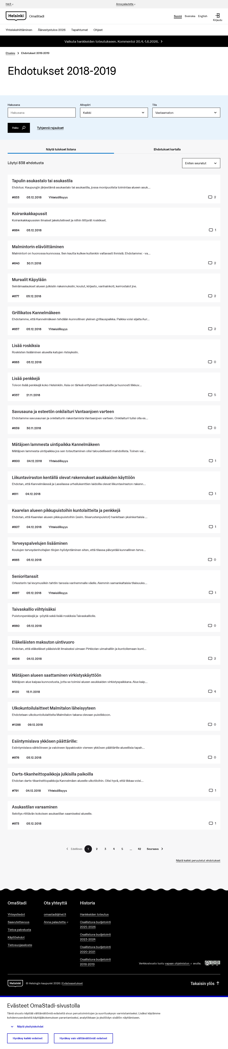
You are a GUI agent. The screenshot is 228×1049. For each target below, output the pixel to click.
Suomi (178, 16)
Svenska (190, 16)
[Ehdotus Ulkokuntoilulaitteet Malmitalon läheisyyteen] (114, 716)
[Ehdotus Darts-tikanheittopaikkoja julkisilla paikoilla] (114, 782)
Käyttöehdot (16, 937)
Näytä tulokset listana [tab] (61, 149)
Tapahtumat (79, 30)
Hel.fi (10, 4)
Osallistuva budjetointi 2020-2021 (95, 949)
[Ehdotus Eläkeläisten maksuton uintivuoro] (114, 650)
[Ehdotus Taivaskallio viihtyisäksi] (114, 617)
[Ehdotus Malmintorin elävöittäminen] (114, 255)
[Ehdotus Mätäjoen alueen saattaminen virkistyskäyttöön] (114, 683)
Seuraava (153, 849)
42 (139, 849)
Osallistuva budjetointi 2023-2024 (95, 936)
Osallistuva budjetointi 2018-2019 (95, 961)
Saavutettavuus (18, 922)
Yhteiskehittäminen (19, 30)
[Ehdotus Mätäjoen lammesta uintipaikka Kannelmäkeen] (114, 452)
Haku (19, 128)
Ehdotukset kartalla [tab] (167, 149)
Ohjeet (98, 30)
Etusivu (10, 53)
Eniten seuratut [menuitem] (195, 163)
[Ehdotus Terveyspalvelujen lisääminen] (114, 551)
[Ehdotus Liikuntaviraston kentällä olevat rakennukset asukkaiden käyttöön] (114, 485)
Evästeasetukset (72, 983)
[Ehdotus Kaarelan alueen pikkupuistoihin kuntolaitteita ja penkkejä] (114, 518)
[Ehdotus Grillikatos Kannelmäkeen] (114, 321)
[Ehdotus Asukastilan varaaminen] (114, 815)
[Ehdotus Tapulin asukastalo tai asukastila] (114, 189)
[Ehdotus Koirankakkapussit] (114, 222)
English (202, 16)
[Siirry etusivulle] (26, 16)
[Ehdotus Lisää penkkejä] (114, 386)
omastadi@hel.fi (55, 914)
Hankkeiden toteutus (94, 914)
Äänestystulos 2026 (52, 30)
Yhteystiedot (16, 914)
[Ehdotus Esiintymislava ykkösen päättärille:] (114, 749)
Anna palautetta (126, 4)
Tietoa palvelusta (19, 930)
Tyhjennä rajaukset (50, 128)
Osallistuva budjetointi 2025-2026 (95, 924)
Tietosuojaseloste (20, 945)
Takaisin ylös (205, 983)
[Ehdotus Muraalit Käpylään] (114, 287)
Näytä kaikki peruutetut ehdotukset (198, 860)
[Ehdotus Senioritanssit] (114, 584)
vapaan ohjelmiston (178, 963)
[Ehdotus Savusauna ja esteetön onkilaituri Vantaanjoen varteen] (114, 419)
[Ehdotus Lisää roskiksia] (114, 353)
